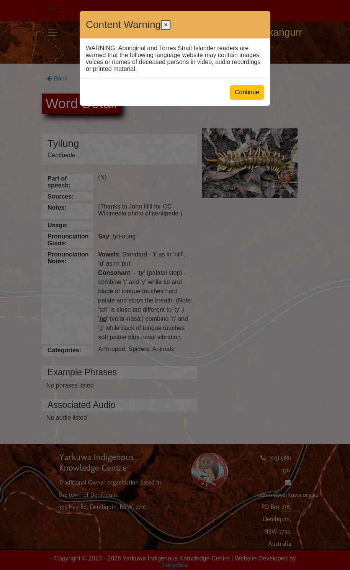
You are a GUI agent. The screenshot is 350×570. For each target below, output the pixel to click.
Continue (247, 92)
